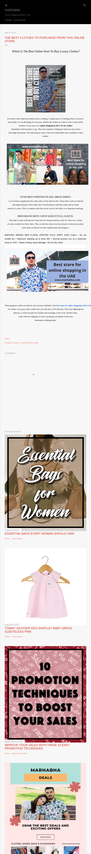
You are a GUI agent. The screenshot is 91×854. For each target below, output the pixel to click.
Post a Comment (19, 753)
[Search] (84, 5)
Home (8, 20)
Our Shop (19, 20)
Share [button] (7, 338)
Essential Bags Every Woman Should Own (39, 533)
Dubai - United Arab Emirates (25, 343)
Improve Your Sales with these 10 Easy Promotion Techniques (37, 746)
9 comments (17, 636)
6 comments (17, 538)
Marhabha (12, 10)
